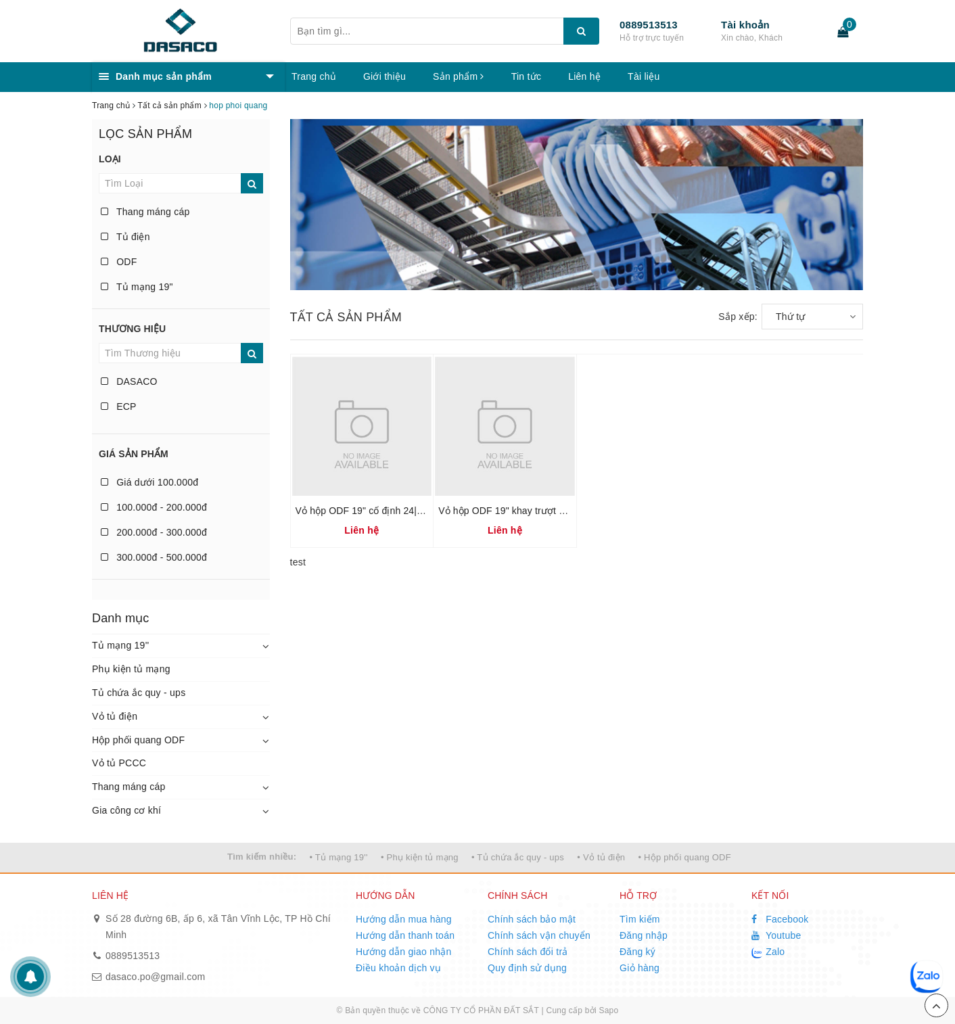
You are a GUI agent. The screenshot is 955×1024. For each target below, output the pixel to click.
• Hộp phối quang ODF (684, 857)
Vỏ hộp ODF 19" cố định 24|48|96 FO (376, 510)
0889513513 (649, 24)
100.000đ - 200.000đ (154, 507)
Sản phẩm (458, 76)
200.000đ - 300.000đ (154, 532)
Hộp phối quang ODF (138, 740)
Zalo (768, 952)
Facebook (780, 919)
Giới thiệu (384, 76)
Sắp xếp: (738, 316)
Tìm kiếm (640, 919)
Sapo (608, 1010)
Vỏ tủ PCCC (119, 763)
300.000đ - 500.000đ (154, 557)
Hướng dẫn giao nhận (404, 951)
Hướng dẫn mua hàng (404, 919)
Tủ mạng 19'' (120, 645)
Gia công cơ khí (126, 810)
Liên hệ (584, 76)
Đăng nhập (644, 935)
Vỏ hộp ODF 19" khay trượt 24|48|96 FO (525, 510)
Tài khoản (745, 24)
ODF (119, 261)
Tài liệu (643, 76)
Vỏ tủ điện (114, 716)
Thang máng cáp (145, 211)
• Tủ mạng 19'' (338, 857)
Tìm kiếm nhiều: (261, 857)
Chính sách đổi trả (528, 951)
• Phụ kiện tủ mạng (420, 857)
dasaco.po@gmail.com (155, 976)
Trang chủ (314, 76)
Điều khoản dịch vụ (398, 967)
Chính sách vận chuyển (539, 935)
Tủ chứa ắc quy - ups (138, 692)
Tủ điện (125, 236)
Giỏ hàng (639, 967)
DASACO (129, 381)
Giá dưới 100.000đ (149, 482)
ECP (119, 406)
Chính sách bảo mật (532, 919)
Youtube (776, 935)
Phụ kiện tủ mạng (131, 669)
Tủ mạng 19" (137, 286)
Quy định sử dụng (527, 967)
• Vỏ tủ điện (601, 857)
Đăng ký (637, 951)
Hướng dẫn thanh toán (405, 935)
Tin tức (526, 76)
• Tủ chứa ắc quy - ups (517, 857)
